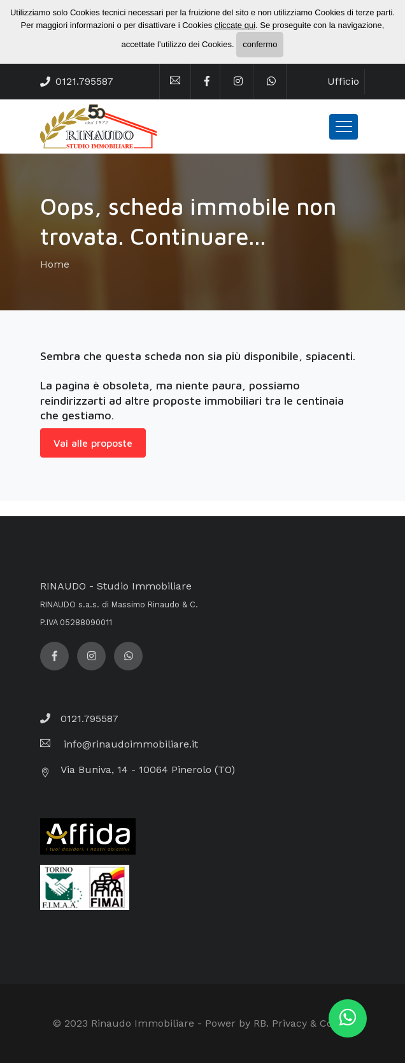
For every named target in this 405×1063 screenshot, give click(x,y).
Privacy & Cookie (312, 1023)
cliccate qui (235, 25)
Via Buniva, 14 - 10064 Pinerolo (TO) (147, 769)
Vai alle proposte (92, 443)
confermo (260, 44)
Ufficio (343, 81)
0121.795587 (84, 81)
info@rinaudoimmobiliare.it (129, 744)
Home (54, 264)
